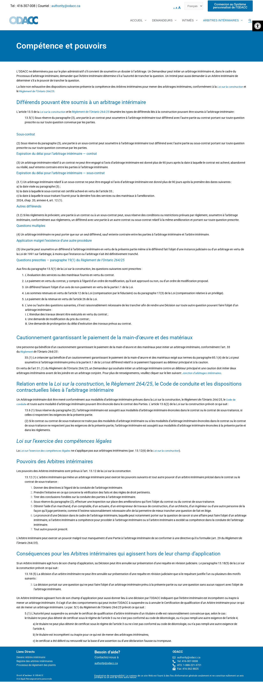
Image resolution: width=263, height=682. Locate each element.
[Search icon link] (250, 20)
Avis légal (20, 679)
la (38, 112)
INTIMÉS (188, 20)
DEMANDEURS (162, 20)
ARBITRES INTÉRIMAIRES (221, 20)
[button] (257, 26)
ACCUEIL (136, 20)
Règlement (26, 352)
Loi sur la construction (53, 112)
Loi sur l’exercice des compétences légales (46, 451)
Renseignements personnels (39, 679)
